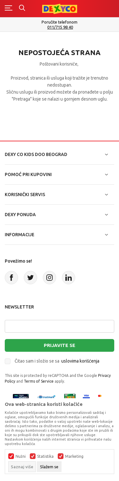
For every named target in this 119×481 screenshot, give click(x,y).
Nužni (21, 456)
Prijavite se (59, 345)
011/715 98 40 (60, 27)
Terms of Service (39, 381)
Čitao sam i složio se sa (57, 361)
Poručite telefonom (59, 22)
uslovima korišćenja (80, 361)
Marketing (74, 456)
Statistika (45, 456)
